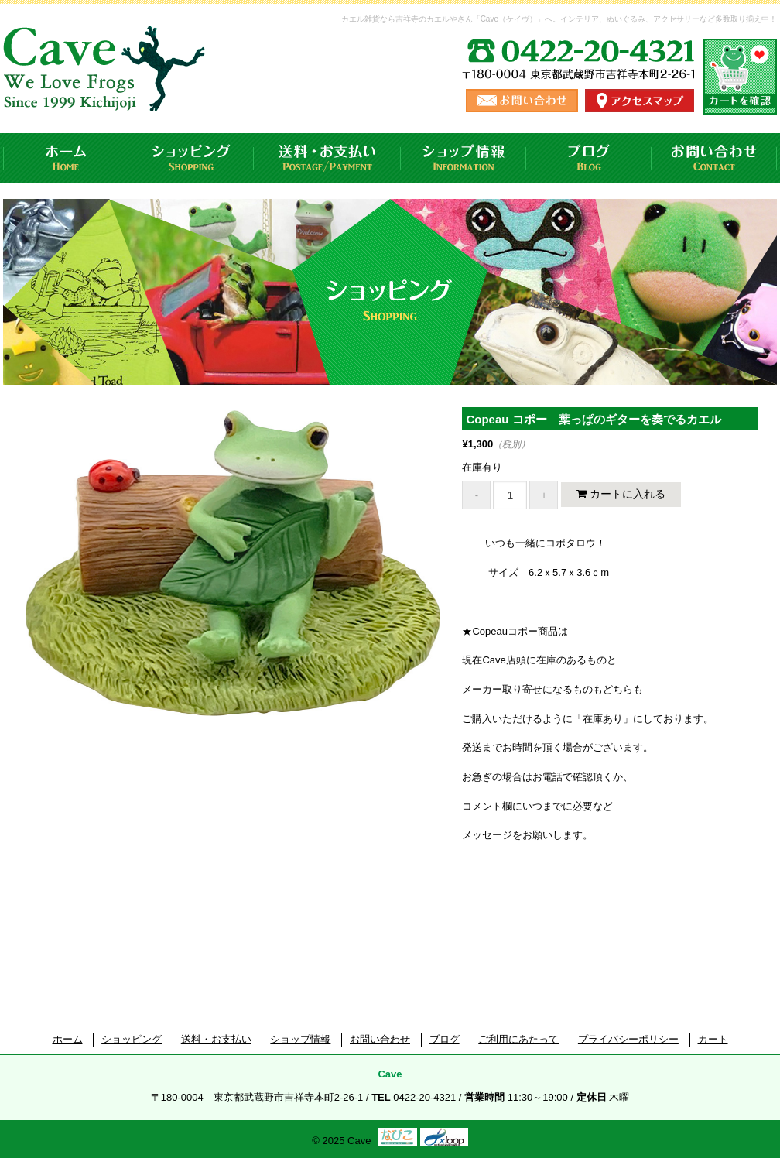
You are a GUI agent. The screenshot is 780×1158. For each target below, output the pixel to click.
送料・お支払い (327, 158)
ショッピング (191, 158)
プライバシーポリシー (628, 1039)
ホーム (65, 158)
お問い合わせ (714, 158)
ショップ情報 (463, 158)
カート (713, 1039)
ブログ (589, 158)
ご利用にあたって (518, 1039)
